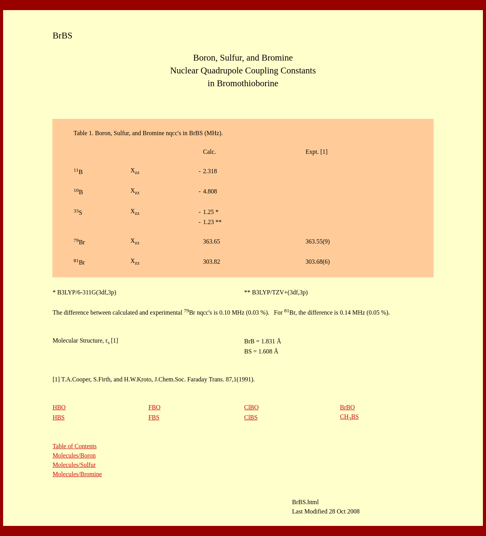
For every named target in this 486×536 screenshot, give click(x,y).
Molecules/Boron (73, 455)
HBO (59, 407)
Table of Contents (74, 446)
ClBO (251, 407)
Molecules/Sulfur (73, 464)
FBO (154, 407)
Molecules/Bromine (77, 474)
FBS (153, 417)
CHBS (349, 416)
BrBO (347, 407)
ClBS (251, 417)
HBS (58, 417)
